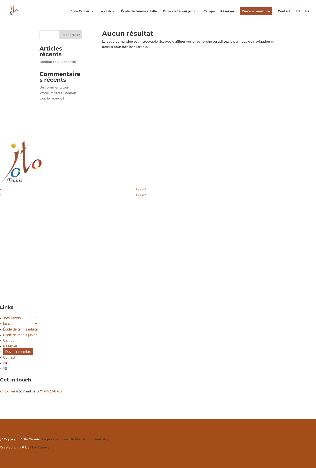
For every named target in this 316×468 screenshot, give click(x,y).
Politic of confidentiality (90, 439)
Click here (9, 391)
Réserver (227, 11)
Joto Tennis (80, 11)
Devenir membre (256, 11)
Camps (209, 11)
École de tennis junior (180, 11)
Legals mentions (55, 439)
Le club (105, 11)
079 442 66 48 (49, 391)
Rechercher (70, 35)
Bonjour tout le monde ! (59, 62)
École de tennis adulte (139, 11)
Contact (284, 11)
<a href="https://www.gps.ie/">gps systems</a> (47, 258)
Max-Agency (40, 447)
